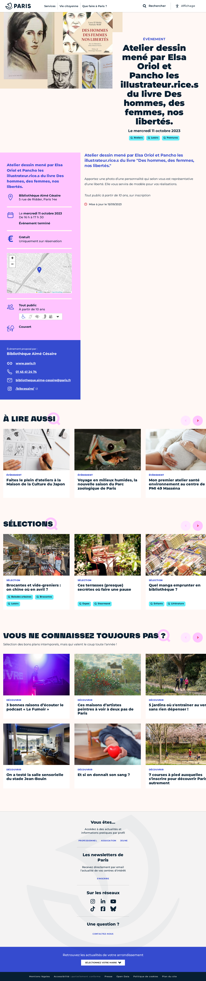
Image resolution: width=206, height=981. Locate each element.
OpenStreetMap (57, 292)
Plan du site (169, 976)
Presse (108, 976)
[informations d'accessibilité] (40, 316)
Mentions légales (39, 976)
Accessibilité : (77, 976)
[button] (39, 270)
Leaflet (39, 292)
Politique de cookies (145, 976)
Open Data (122, 976)
